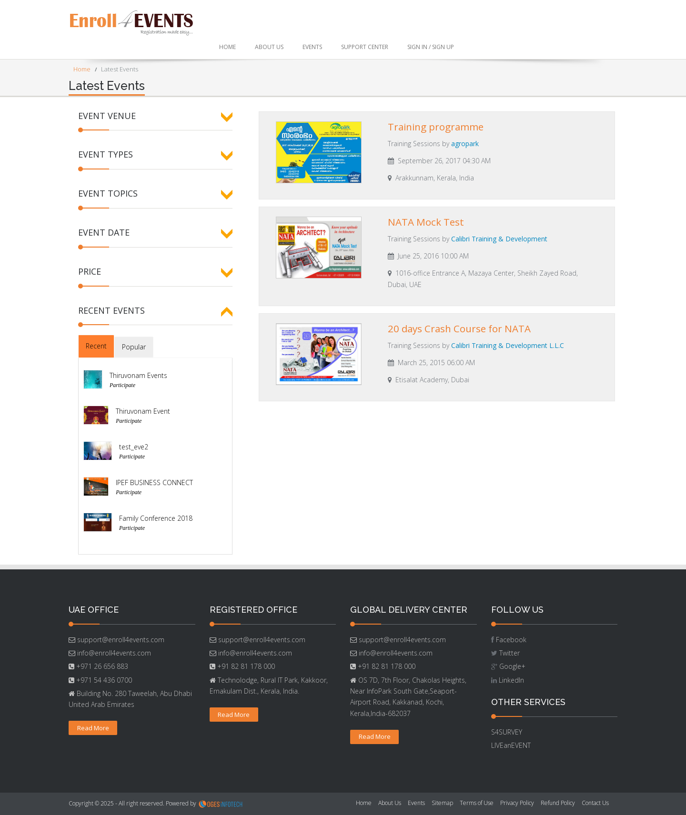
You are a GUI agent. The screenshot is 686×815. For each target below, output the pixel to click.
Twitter (509, 652)
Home (227, 47)
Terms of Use (477, 803)
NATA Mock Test (426, 222)
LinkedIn (511, 680)
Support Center (364, 47)
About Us (269, 47)
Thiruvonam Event (143, 411)
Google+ (512, 666)
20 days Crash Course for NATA (459, 328)
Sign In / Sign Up (430, 47)
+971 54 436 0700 (103, 680)
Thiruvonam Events (138, 375)
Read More (93, 728)
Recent (96, 345)
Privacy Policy (517, 803)
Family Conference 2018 (155, 518)
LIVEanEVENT (511, 745)
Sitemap (442, 803)
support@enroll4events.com (119, 639)
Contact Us (595, 803)
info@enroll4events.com (113, 652)
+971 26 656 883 (101, 666)
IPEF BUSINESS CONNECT (154, 482)
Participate (122, 385)
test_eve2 (133, 446)
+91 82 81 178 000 (245, 666)
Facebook (511, 639)
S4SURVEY (506, 731)
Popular (134, 346)
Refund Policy (558, 803)
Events (312, 47)
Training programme (436, 126)
